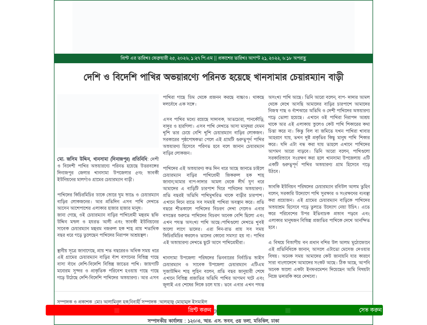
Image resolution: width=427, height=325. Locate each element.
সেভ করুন (300, 310)
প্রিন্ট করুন (130, 310)
